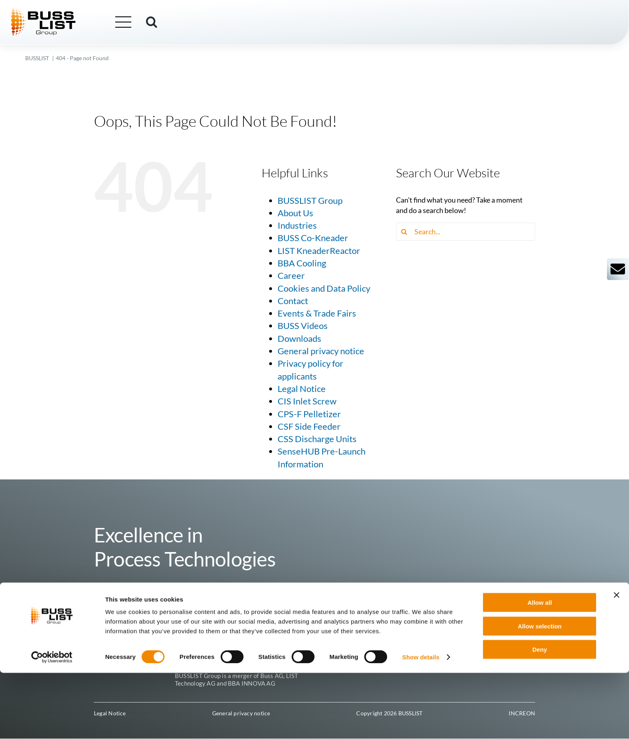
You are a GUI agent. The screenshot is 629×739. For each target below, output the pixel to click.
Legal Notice (302, 389)
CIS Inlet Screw (307, 401)
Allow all (540, 668)
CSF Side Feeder (309, 426)
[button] (166, 23)
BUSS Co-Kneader (313, 238)
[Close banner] (616, 661)
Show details (421, 723)
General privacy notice (321, 351)
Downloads (299, 338)
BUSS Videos (303, 326)
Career (291, 275)
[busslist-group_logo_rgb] (58, 12)
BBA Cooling (302, 263)
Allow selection (540, 692)
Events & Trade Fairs (317, 313)
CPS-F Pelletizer (309, 414)
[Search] (405, 232)
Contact (293, 301)
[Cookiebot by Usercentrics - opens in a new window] (52, 723)
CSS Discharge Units (317, 439)
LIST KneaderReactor (319, 251)
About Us (295, 213)
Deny (539, 715)
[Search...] (465, 232)
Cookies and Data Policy (324, 288)
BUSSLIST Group (310, 200)
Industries (297, 225)
